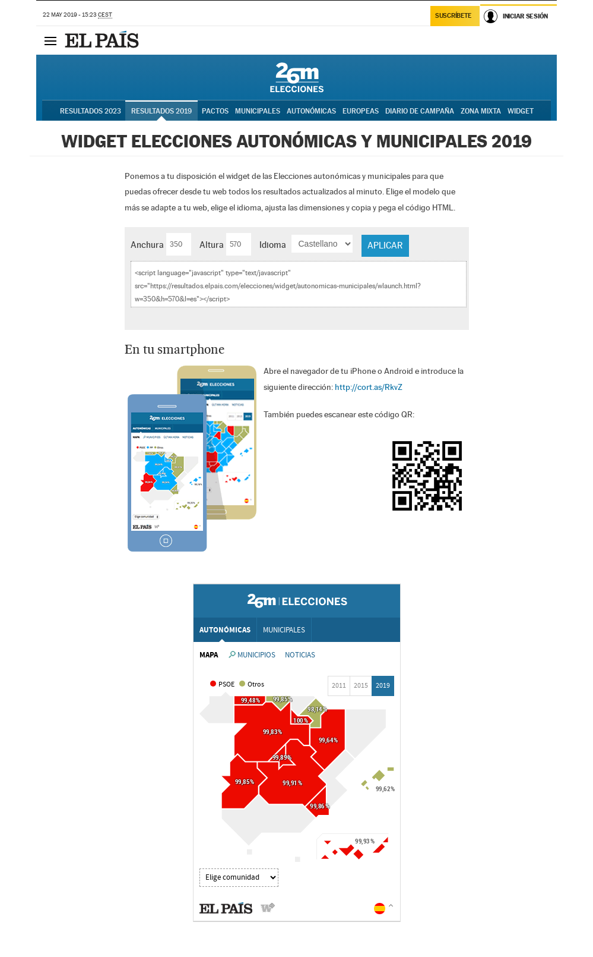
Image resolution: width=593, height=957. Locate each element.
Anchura (147, 245)
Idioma (272, 245)
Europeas (361, 111)
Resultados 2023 (90, 111)
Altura (211, 245)
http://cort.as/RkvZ (368, 387)
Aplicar (385, 245)
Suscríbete (453, 16)
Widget (521, 111)
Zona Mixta (481, 111)
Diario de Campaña (419, 111)
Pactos (215, 111)
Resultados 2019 (161, 111)
